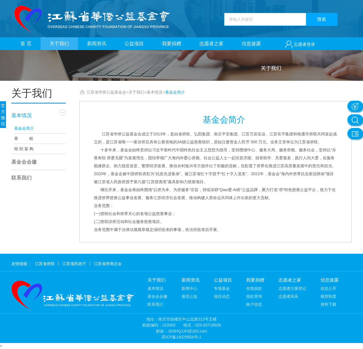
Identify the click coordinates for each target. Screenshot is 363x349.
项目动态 (222, 296)
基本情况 (21, 115)
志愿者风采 (288, 296)
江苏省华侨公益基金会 (106, 92)
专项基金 (222, 288)
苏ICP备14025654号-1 (181, 337)
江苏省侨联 (45, 263)
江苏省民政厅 (74, 263)
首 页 (25, 43)
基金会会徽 (24, 162)
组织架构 (32, 148)
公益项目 (134, 43)
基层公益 (189, 296)
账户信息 (254, 304)
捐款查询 (254, 296)
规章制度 (328, 296)
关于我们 (59, 43)
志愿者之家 (211, 43)
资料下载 (328, 304)
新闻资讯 (96, 43)
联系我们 (21, 178)
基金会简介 (24, 128)
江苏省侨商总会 (108, 263)
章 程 (23, 138)
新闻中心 (189, 288)
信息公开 (328, 288)
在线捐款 (254, 288)
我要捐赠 (171, 43)
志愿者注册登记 (292, 288)
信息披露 (251, 43)
